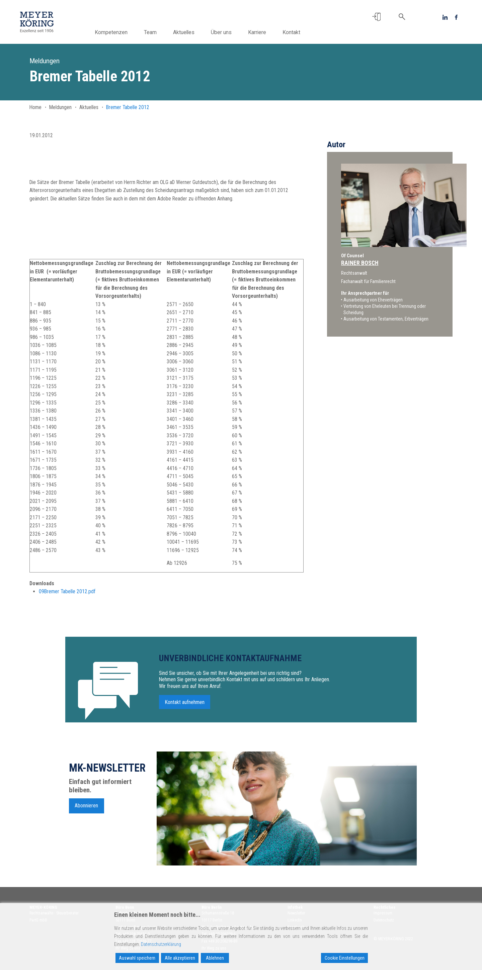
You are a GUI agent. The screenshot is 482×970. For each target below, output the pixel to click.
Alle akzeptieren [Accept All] (180, 958)
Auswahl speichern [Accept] (137, 958)
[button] (376, 16)
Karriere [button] (265, 32)
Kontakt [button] (300, 32)
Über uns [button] (229, 32)
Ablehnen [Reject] (215, 958)
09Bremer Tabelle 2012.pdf (67, 591)
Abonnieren (86, 809)
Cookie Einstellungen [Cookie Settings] (345, 958)
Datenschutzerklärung (161, 944)
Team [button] (158, 32)
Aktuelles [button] (192, 32)
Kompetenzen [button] (119, 32)
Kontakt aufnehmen (185, 705)
